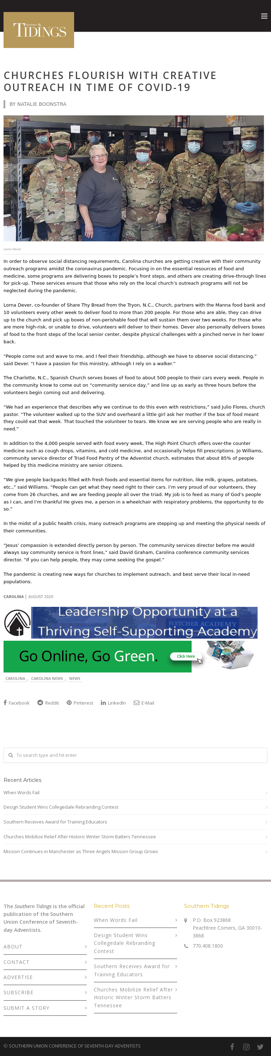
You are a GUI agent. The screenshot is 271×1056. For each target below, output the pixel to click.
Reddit (48, 703)
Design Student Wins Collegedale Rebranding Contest (61, 807)
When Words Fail (22, 792)
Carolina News (47, 678)
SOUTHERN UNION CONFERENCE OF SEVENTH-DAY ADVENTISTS (75, 1046)
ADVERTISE (18, 977)
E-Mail (144, 703)
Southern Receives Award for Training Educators (55, 822)
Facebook (17, 703)
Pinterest (80, 703)
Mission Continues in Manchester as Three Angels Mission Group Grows (81, 851)
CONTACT (17, 962)
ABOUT (13, 946)
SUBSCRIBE (19, 992)
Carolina (15, 678)
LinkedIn (113, 703)
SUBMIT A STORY (26, 1007)
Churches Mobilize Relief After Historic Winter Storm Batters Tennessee (80, 836)
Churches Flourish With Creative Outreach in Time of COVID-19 (110, 81)
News (74, 678)
